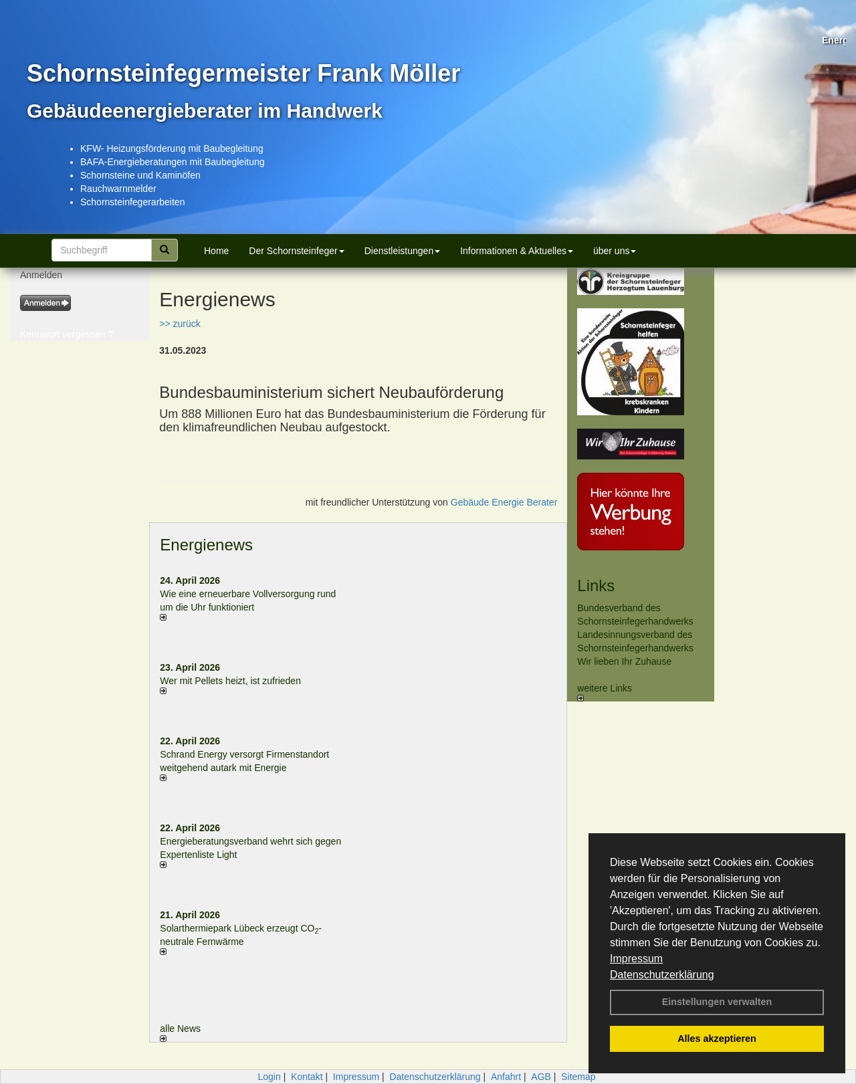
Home (216, 250)
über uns (614, 250)
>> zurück (179, 323)
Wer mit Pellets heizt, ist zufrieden (230, 680)
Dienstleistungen (402, 250)
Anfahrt (506, 1076)
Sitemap (578, 1076)
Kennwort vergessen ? (66, 334)
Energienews (206, 545)
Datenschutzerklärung (662, 974)
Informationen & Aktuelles (516, 250)
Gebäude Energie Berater (504, 502)
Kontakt (306, 1076)
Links (596, 585)
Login (268, 1076)
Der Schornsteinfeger (296, 250)
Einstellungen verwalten (717, 1001)
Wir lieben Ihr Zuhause (624, 661)
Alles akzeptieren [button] (716, 1038)
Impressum (636, 958)
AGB (541, 1076)
